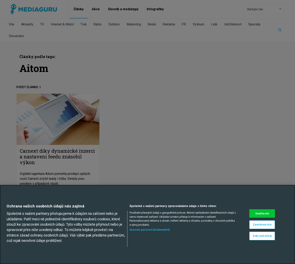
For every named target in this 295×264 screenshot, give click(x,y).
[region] (147, 224)
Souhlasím (262, 213)
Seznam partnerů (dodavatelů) (149, 229)
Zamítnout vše (262, 224)
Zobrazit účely (262, 235)
